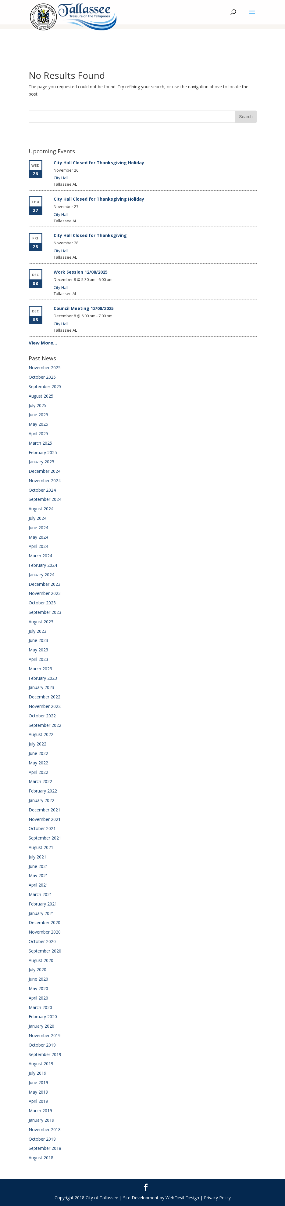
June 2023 (38, 640)
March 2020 (40, 1007)
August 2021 (41, 847)
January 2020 (41, 1026)
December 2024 (44, 471)
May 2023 (38, 650)
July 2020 (37, 969)
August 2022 (41, 734)
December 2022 (44, 697)
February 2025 (43, 452)
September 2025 (45, 386)
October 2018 (42, 1139)
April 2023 (38, 659)
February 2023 (43, 678)
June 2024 (38, 527)
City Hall (61, 177)
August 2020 (41, 960)
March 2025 (40, 443)
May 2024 (38, 537)
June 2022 (38, 753)
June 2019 (38, 1082)
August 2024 (41, 509)
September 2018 (45, 1148)
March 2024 (40, 556)
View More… (43, 343)
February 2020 (43, 1016)
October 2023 (42, 603)
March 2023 (40, 669)
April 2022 (38, 772)
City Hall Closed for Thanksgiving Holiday (99, 163)
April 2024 (38, 546)
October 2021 (42, 828)
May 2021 (38, 875)
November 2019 (45, 1035)
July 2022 (37, 744)
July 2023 (37, 631)
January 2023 (41, 687)
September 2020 (45, 951)
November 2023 (45, 593)
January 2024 (41, 574)
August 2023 (41, 622)
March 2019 (40, 1110)
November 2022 (45, 706)
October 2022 (42, 716)
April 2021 (38, 885)
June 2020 (38, 979)
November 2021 (45, 819)
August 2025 (41, 396)
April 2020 (38, 998)
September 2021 (45, 838)
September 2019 (45, 1054)
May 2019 (38, 1092)
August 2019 (41, 1063)
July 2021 (37, 857)
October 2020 (42, 941)
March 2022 (40, 781)
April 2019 (38, 1101)
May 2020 (38, 988)
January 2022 (41, 800)
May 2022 (38, 763)
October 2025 (42, 377)
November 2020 (45, 932)
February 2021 (43, 904)
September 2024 (45, 499)
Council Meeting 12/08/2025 (84, 308)
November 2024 (45, 480)
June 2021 (38, 866)
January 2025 (41, 462)
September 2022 (45, 725)
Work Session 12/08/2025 (81, 272)
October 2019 (42, 1045)
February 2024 (43, 565)
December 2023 (44, 584)
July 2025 (37, 405)
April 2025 (38, 433)
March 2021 (40, 894)
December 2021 (44, 810)
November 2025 (45, 367)
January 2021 (41, 913)
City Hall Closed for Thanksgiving (90, 235)
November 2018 (45, 1129)
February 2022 (43, 791)
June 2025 (38, 414)
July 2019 (37, 1073)
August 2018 (41, 1157)
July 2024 (37, 518)
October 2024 (42, 490)
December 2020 (44, 922)
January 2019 (41, 1120)
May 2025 (38, 424)
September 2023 (45, 612)
